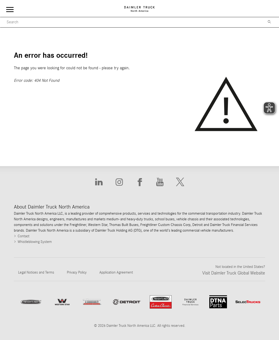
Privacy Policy (77, 272)
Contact (23, 236)
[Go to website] (127, 302)
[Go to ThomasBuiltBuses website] (92, 302)
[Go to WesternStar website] (62, 302)
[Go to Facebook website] (139, 182)
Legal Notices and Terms (36, 272)
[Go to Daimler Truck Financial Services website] (190, 302)
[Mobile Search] (131, 22)
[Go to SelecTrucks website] (248, 302)
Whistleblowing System (35, 242)
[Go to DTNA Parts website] (218, 302)
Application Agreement (116, 272)
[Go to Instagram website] (119, 182)
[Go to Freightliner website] (31, 302)
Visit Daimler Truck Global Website (233, 273)
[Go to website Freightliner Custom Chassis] (161, 302)
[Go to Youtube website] (160, 182)
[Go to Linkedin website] (99, 182)
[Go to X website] (180, 182)
